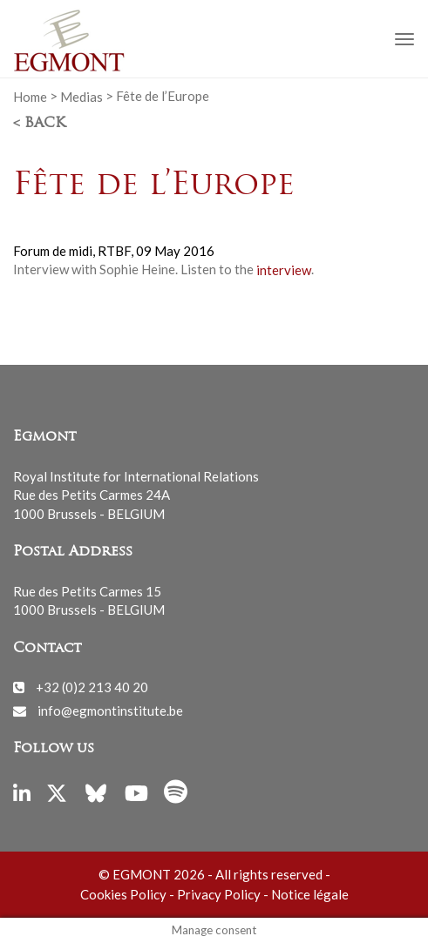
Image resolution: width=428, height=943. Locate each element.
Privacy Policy (219, 894)
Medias (81, 96)
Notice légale (310, 894)
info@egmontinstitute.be (110, 710)
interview (283, 269)
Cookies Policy (123, 894)
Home (30, 96)
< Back (39, 124)
